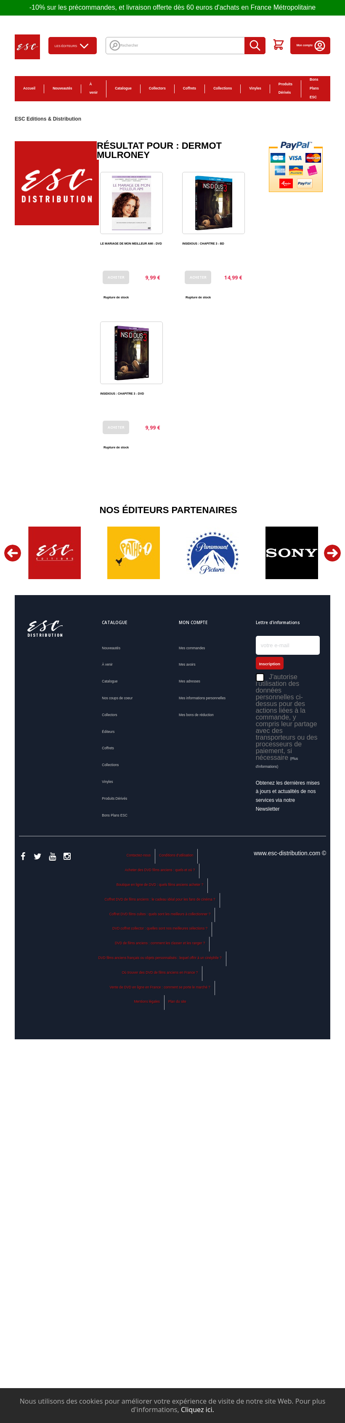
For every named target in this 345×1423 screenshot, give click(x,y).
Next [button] (332, 553)
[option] (54, 552)
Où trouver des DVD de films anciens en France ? (160, 973)
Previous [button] (12, 553)
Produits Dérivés (285, 88)
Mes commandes (192, 648)
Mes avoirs (187, 665)
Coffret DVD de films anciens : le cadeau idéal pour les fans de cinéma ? (160, 899)
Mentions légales (147, 1002)
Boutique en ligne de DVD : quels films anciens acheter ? (160, 885)
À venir (94, 88)
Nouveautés (62, 88)
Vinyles (255, 88)
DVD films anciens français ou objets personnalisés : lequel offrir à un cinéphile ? (160, 958)
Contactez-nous (139, 855)
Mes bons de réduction (196, 715)
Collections (222, 88)
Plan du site (177, 1002)
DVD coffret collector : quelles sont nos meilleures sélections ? (159, 928)
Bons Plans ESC (314, 88)
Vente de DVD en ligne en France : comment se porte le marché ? (159, 987)
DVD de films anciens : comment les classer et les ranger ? (160, 943)
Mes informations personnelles (202, 698)
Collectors (157, 88)
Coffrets (189, 88)
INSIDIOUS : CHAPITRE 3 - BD (203, 243)
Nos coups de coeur (117, 698)
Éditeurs (108, 732)
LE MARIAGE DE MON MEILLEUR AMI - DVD (131, 243)
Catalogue (123, 88)
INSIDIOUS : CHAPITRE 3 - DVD (122, 393)
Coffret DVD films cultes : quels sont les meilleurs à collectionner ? (160, 914)
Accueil (29, 88)
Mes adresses (189, 681)
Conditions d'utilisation (176, 855)
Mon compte (311, 45)
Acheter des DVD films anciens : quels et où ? (160, 870)
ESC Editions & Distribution (48, 119)
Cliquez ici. (197, 1409)
